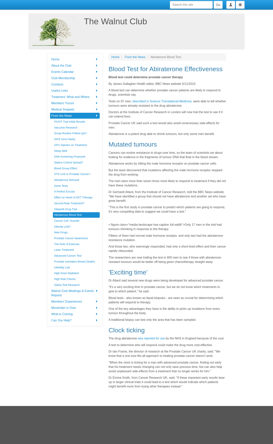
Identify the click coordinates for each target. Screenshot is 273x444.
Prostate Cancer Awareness (71, 238)
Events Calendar (75, 72)
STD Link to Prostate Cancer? (72, 174)
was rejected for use (151, 338)
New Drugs (61, 232)
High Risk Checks (65, 279)
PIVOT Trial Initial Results (69, 121)
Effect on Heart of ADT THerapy (73, 197)
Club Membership (75, 78)
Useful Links (75, 90)
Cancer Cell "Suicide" (67, 220)
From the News (75, 116)
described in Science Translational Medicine (162, 101)
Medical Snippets (75, 109)
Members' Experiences (75, 301)
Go (218, 4)
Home (75, 59)
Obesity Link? (62, 226)
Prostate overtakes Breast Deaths (74, 261)
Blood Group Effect (65, 168)
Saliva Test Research (67, 284)
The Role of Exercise (67, 244)
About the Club (75, 65)
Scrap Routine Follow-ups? (70, 133)
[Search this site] (191, 5)
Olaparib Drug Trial (65, 209)
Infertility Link (62, 267)
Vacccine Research (66, 127)
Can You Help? (75, 320)
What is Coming (75, 314)
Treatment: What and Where (75, 97)
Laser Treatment (64, 249)
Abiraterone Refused (66, 179)
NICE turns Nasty (64, 139)
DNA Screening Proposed (69, 156)
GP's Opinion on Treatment (70, 145)
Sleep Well (60, 150)
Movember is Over (75, 308)
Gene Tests (61, 185)
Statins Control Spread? (68, 162)
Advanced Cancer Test (68, 255)
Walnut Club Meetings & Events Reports (75, 293)
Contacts (75, 84)
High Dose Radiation (66, 273)
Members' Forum (75, 103)
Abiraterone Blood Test (68, 214)
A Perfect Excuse (64, 191)
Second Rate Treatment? (69, 203)
